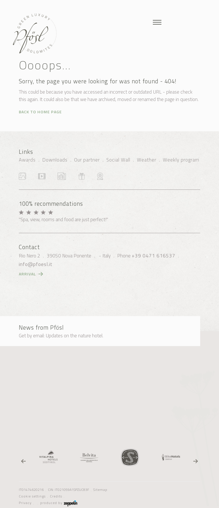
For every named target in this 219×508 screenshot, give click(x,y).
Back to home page (40, 112)
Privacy (25, 502)
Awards (27, 160)
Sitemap (100, 489)
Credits (56, 496)
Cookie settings (32, 496)
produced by (58, 502)
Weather (146, 160)
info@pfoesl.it (35, 264)
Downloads (55, 160)
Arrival (27, 274)
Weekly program (181, 160)
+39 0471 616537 (153, 255)
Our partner (87, 160)
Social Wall (118, 160)
